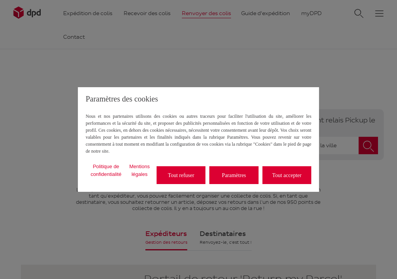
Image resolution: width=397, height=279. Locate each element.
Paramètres (234, 175)
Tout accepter (287, 175)
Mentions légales (139, 170)
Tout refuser (181, 175)
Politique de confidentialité (106, 170)
